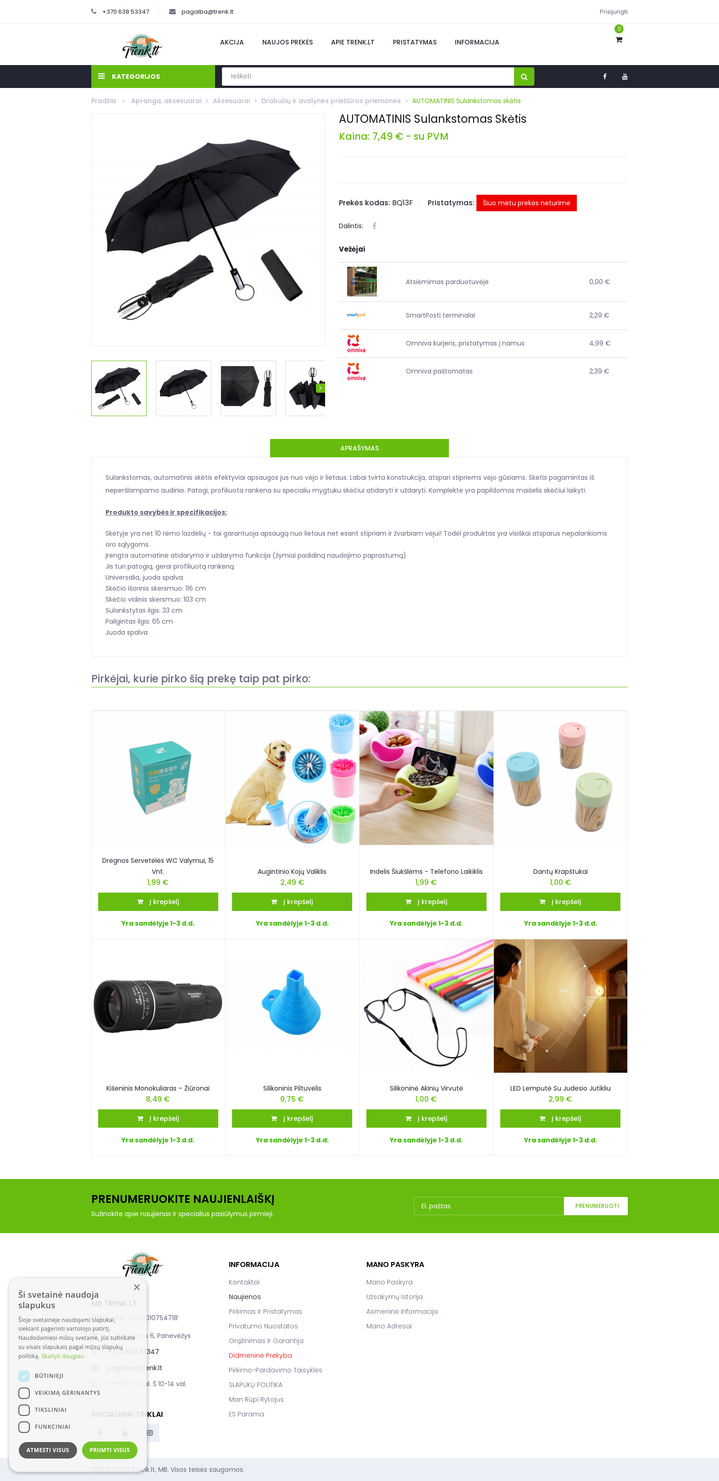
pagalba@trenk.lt (207, 11)
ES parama (246, 1414)
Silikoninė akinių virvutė (426, 1088)
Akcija (232, 42)
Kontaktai (244, 1282)
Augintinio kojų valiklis (292, 871)
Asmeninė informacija (402, 1311)
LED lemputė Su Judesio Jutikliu (560, 1088)
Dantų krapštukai (560, 871)
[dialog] (78, 1375)
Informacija (477, 42)
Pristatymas (415, 42)
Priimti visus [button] (109, 1450)
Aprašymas (359, 448)
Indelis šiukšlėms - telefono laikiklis (426, 871)
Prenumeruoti (597, 1206)
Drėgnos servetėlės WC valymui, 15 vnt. (158, 866)
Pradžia (104, 100)
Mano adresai (389, 1326)
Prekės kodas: (364, 202)
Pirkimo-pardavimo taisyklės (275, 1370)
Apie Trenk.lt (353, 42)
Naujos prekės (287, 42)
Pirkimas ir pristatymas (265, 1311)
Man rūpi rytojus (256, 1399)
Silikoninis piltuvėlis (292, 1088)
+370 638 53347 (125, 11)
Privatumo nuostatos (263, 1326)
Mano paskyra (389, 1282)
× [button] (136, 1287)
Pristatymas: (451, 203)
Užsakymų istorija (394, 1296)
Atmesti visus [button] (48, 1450)
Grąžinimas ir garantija (266, 1340)
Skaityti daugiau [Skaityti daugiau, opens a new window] (62, 1356)
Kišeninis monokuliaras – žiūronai (158, 1088)
